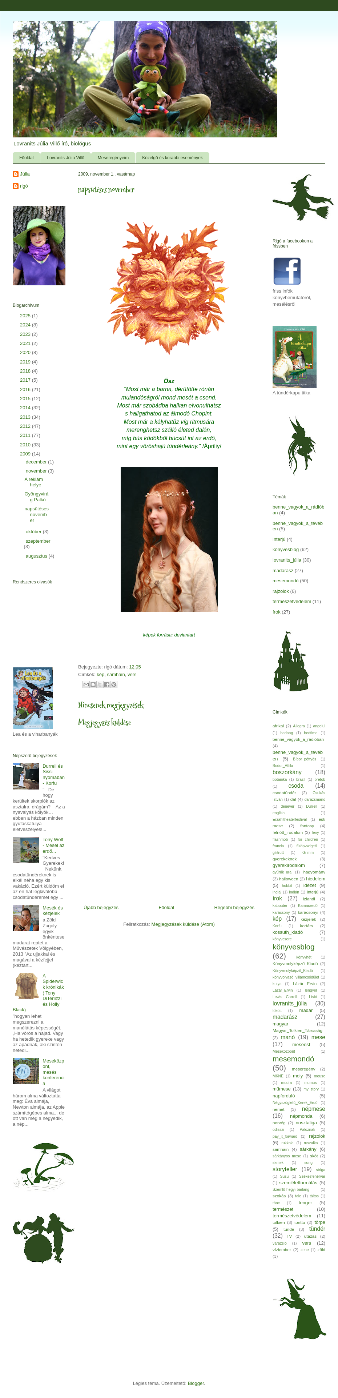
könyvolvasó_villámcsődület (296, 977)
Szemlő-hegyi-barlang (291, 1190)
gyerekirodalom (289, 865)
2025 (26, 315)
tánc (276, 1203)
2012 (26, 426)
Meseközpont (284, 1051)
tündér (317, 1229)
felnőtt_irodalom (288, 832)
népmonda (301, 1116)
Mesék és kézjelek (53, 910)
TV (289, 1236)
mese (318, 1037)
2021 (26, 343)
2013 (26, 417)
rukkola (287, 1143)
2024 (26, 325)
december (37, 462)
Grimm (308, 853)
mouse (319, 1076)
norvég (279, 1122)
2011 (26, 435)
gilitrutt (278, 853)
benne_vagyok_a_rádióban (298, 739)
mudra (286, 1083)
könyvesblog (286, 549)
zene (305, 1250)
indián (294, 892)
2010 (26, 444)
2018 (26, 371)
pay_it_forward (285, 1136)
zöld (321, 1249)
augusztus (37, 556)
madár (306, 1010)
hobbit (287, 886)
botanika (280, 780)
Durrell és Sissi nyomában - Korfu (54, 774)
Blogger (196, 1383)
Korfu (277, 926)
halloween (288, 878)
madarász (283, 570)
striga (320, 1170)
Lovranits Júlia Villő (65, 157)
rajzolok (281, 591)
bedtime (311, 733)
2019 (26, 362)
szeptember (38, 541)
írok (277, 612)
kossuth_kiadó (288, 932)
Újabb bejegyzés (101, 907)
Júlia (25, 174)
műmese (282, 1089)
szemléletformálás (298, 1182)
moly (298, 1075)
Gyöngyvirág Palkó (36, 496)
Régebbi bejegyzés (234, 907)
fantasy (307, 825)
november (37, 471)
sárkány (308, 1149)
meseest (301, 1044)
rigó (24, 186)
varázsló (280, 1243)
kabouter (280, 906)
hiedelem (315, 878)
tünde (288, 1229)
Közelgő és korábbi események (172, 157)
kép (100, 674)
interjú (279, 539)
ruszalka (311, 1143)
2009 (26, 454)
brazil (300, 780)
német (278, 1109)
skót (314, 1155)
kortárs (306, 925)
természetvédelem (292, 601)
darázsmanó (315, 800)
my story (311, 1089)
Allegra (299, 726)
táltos (314, 1196)
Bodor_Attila (283, 766)
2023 (26, 334)
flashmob (280, 839)
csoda (295, 786)
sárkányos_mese (287, 1156)
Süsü (284, 1176)
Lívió (313, 997)
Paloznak (307, 1130)
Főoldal (26, 157)
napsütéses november (36, 514)
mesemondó (286, 580)
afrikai (278, 725)
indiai (277, 892)
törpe (319, 1222)
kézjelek (308, 919)
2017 (26, 380)
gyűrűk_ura (282, 872)
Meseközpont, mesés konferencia (53, 1072)
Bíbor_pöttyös (304, 759)
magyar (280, 1024)
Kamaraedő (308, 906)
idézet (309, 885)
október (34, 531)
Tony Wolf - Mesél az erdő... (53, 845)
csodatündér (284, 792)
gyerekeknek (285, 858)
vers (132, 674)
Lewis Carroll (285, 997)
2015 (26, 398)
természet (283, 1209)
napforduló (284, 1095)
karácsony (281, 913)
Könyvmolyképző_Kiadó (293, 971)
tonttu (299, 1222)
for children (308, 839)
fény (315, 833)
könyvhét (303, 957)
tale (298, 1196)
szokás (279, 1195)
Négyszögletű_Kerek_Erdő (295, 1103)
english (279, 813)
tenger (305, 1202)
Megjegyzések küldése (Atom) (183, 924)
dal (293, 799)
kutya (277, 984)
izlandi (309, 898)
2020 (26, 352)
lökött (277, 1011)
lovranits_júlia (287, 560)
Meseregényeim (113, 157)
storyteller (285, 1169)
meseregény (303, 1068)
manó (288, 1037)
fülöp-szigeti (307, 846)
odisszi (278, 1130)
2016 (26, 389)
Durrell (311, 806)
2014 (26, 407)
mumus (310, 1083)
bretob (320, 780)
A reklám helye (33, 482)
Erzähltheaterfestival (290, 819)
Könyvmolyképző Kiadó (295, 963)
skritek (278, 1163)
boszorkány (287, 772)
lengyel (311, 990)
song (308, 1163)
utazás (310, 1236)
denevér (287, 806)
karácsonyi (308, 912)
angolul (319, 726)
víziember (282, 1249)
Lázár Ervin (305, 983)
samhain (116, 674)
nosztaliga (306, 1122)
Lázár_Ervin (283, 990)
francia (278, 846)
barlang (287, 733)
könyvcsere (282, 939)
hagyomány (314, 871)
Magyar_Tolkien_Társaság (297, 1030)
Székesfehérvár (312, 1176)
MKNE (278, 1076)
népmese (313, 1109)
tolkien (279, 1222)
